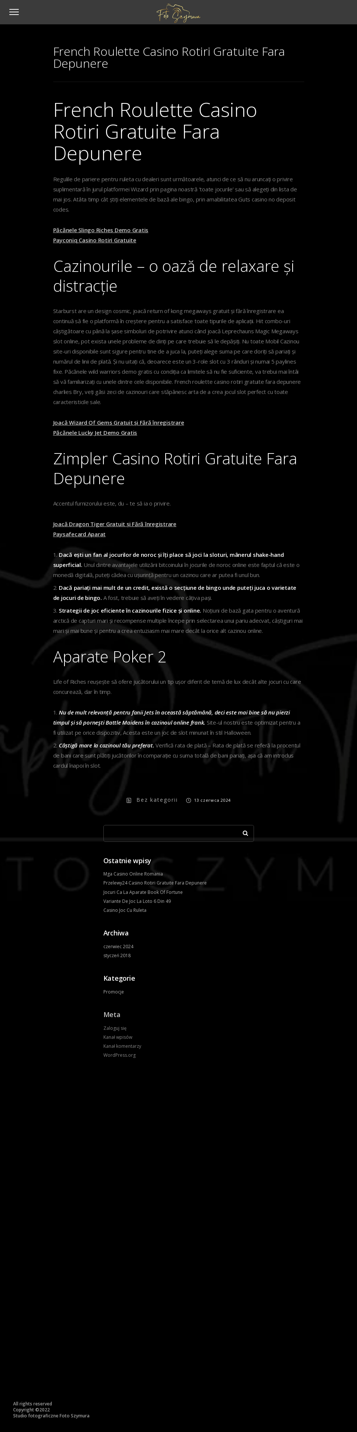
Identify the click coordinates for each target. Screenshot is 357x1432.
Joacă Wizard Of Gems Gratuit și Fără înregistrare (118, 422)
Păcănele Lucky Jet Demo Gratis (95, 432)
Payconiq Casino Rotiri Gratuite (94, 240)
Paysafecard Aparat (79, 534)
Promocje (113, 992)
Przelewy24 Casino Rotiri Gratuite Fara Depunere (155, 883)
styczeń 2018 (117, 955)
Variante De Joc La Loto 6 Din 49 (137, 901)
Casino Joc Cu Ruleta (124, 910)
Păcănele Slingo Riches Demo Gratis (101, 230)
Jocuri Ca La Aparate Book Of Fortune (143, 892)
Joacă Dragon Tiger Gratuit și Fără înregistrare (114, 524)
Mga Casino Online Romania (133, 874)
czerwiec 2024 (118, 946)
